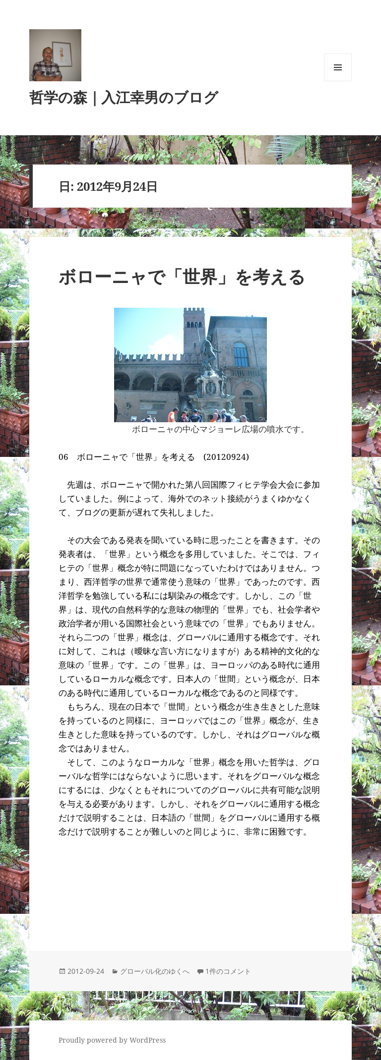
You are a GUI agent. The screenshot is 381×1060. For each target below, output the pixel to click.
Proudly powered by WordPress (112, 1040)
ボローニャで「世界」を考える (182, 276)
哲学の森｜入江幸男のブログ (123, 97)
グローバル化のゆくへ (155, 971)
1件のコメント (228, 971)
